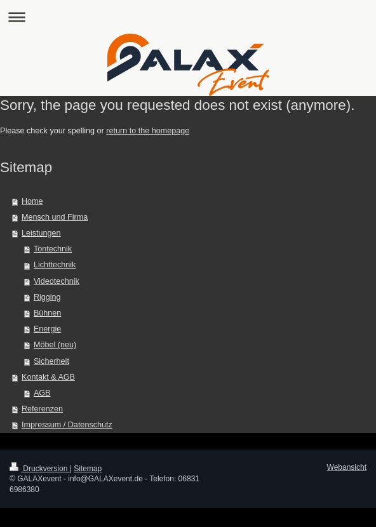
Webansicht (346, 467)
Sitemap (88, 468)
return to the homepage (147, 130)
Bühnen (47, 313)
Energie (47, 328)
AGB (42, 393)
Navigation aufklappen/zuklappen (188, 16)
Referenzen (42, 408)
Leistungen (41, 233)
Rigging (47, 297)
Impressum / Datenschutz (67, 424)
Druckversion (40, 468)
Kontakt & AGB (48, 377)
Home (32, 201)
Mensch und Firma (55, 217)
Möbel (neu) (55, 344)
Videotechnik (56, 281)
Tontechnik (53, 248)
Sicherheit (51, 361)
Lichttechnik (55, 264)
